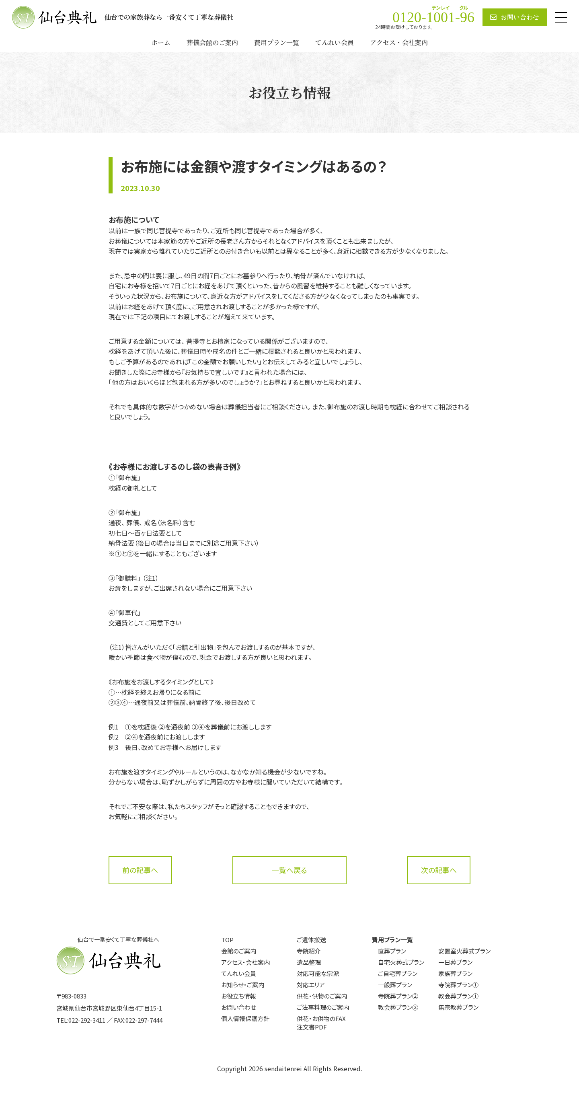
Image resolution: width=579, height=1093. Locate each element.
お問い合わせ (238, 1007)
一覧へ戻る (289, 870)
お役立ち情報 (238, 996)
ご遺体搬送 (311, 939)
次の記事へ (439, 870)
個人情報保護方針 (245, 1018)
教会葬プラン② (398, 1007)
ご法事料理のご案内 (323, 1007)
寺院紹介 (309, 951)
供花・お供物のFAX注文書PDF (321, 1022)
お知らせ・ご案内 (242, 984)
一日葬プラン (455, 962)
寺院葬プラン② (398, 996)
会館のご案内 (238, 951)
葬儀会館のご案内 (212, 42)
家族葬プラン (455, 973)
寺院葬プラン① (458, 984)
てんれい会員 (334, 42)
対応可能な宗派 (318, 973)
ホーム (160, 42)
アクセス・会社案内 (399, 42)
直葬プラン (392, 951)
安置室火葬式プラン (464, 951)
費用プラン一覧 (276, 42)
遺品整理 (309, 962)
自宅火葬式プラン (401, 962)
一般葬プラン (395, 984)
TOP (227, 939)
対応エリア (311, 984)
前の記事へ (140, 870)
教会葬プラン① (458, 996)
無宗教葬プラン (458, 1007)
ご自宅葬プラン (397, 973)
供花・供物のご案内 (322, 996)
